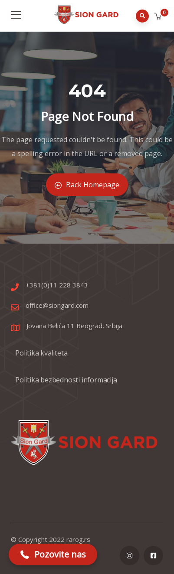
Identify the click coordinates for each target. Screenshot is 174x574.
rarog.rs (78, 539)
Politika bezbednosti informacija (66, 380)
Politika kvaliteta (41, 353)
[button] (158, 16)
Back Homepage (87, 184)
